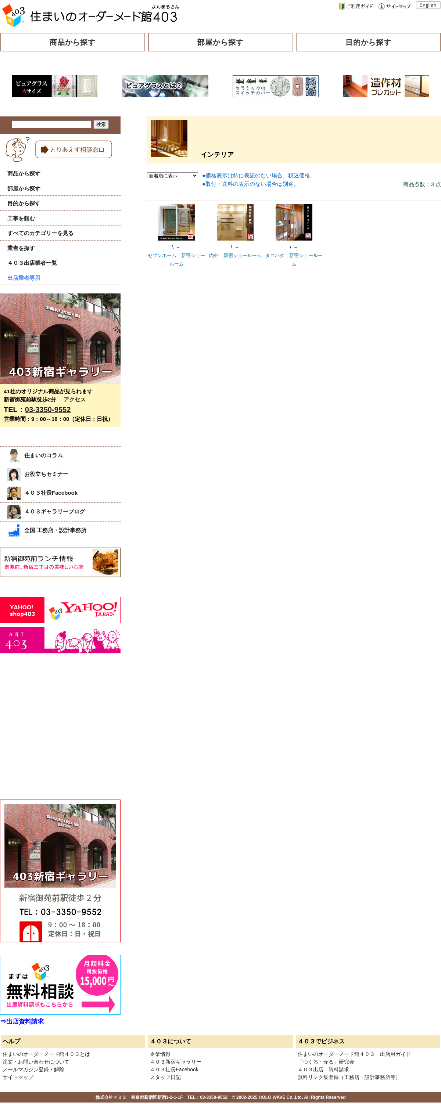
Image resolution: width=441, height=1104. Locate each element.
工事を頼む (21, 218)
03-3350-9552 (48, 409)
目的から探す (368, 42)
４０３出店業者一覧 (32, 263)
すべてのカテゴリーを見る (40, 233)
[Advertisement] (55, 734)
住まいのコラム (35, 455)
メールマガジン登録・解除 (33, 1069)
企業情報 (160, 1054)
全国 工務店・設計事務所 (46, 530)
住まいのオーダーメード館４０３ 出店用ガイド (354, 1054)
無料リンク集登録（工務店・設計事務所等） (349, 1077)
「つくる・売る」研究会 (326, 1062)
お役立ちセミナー (37, 474)
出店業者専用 (23, 278)
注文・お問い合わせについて (36, 1062)
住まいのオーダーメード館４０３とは (46, 1054)
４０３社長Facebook (42, 493)
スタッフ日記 (165, 1077)
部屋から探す (220, 42)
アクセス (75, 399)
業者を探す (21, 248)
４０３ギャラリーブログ (46, 511)
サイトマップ (18, 1077)
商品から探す (73, 42)
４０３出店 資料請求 (323, 1069)
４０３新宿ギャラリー (175, 1062)
